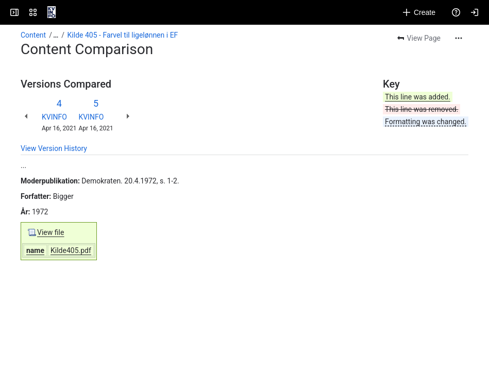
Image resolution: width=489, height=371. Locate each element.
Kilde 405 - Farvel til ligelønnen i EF (123, 35)
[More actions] (458, 38)
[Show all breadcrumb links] (55, 35)
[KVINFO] (51, 12)
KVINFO (54, 117)
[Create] (419, 12)
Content (33, 35)
